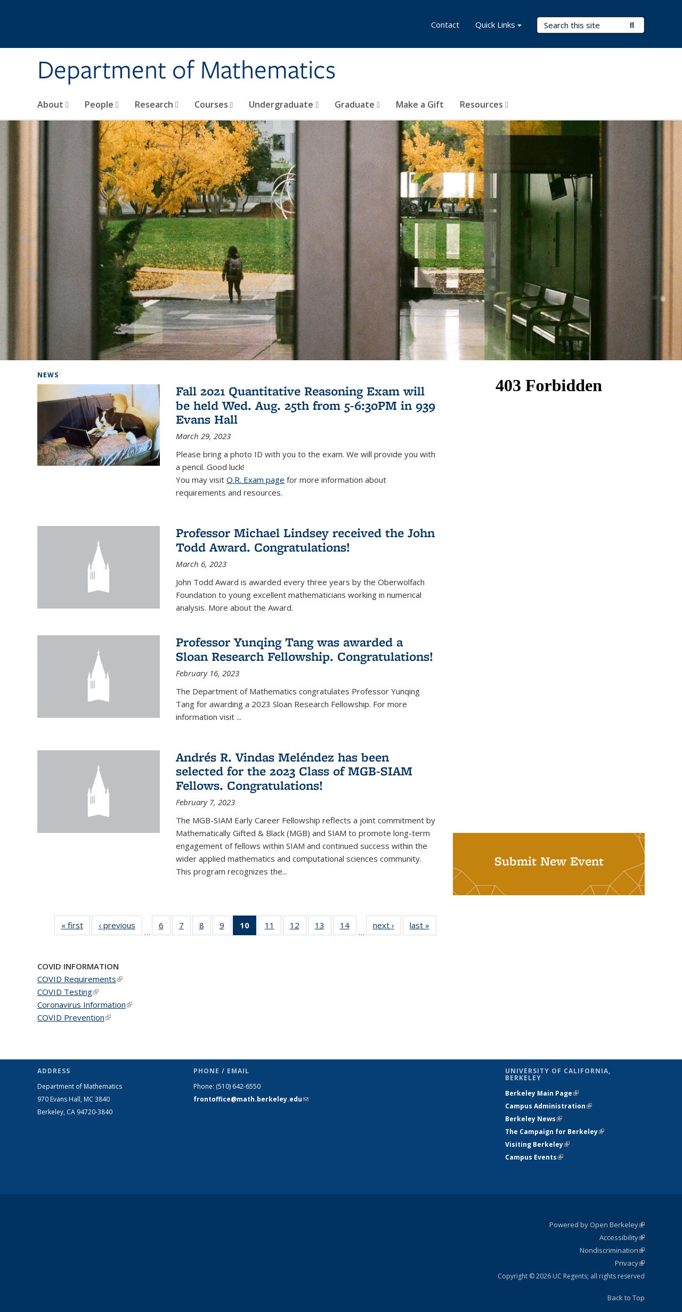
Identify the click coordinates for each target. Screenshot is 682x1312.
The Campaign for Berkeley (554, 1131)
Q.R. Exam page (255, 479)
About (53, 104)
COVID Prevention (74, 1017)
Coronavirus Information (84, 1004)
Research (156, 104)
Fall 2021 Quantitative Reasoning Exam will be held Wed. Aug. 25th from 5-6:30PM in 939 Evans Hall (305, 405)
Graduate (357, 104)
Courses (213, 104)
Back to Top (626, 1297)
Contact (445, 24)
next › (387, 924)
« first (75, 924)
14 (348, 927)
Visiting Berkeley (537, 1144)
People (102, 104)
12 (298, 927)
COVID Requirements (80, 979)
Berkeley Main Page (542, 1093)
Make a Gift (420, 104)
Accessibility (622, 1237)
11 (273, 927)
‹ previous (120, 924)
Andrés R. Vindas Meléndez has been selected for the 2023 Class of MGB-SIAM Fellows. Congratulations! (294, 771)
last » (423, 924)
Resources (484, 104)
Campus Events (534, 1157)
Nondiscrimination (612, 1250)
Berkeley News (533, 1118)
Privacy (630, 1263)
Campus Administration (548, 1106)
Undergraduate (284, 104)
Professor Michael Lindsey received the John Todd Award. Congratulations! (305, 539)
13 (323, 927)
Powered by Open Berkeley (597, 1224)
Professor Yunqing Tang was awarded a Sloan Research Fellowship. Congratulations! (304, 649)
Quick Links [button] (498, 26)
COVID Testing (68, 991)
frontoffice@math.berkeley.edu (250, 1099)
